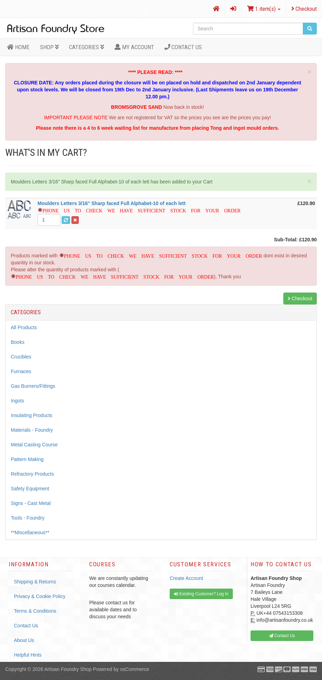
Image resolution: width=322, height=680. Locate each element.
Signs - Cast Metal (31, 503)
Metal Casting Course (34, 444)
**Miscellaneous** (30, 532)
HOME (18, 47)
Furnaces (21, 371)
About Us (24, 640)
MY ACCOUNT (134, 47)
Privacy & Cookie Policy (40, 596)
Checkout (304, 8)
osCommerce (134, 669)
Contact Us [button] (282, 635)
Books (17, 342)
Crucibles (21, 357)
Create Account (186, 578)
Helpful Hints (27, 655)
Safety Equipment (30, 488)
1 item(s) (264, 8)
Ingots (17, 400)
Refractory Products (32, 474)
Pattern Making (27, 459)
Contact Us (183, 47)
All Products (24, 327)
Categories (86, 47)
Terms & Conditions (35, 611)
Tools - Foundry (27, 518)
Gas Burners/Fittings (33, 386)
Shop (49, 47)
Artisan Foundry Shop (67, 669)
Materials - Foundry (32, 430)
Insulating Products (31, 415)
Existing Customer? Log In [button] (201, 593)
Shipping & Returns (35, 581)
